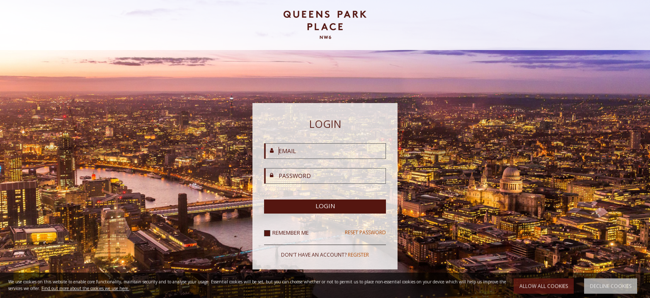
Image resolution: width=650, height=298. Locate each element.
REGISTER (358, 254)
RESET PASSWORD (365, 232)
